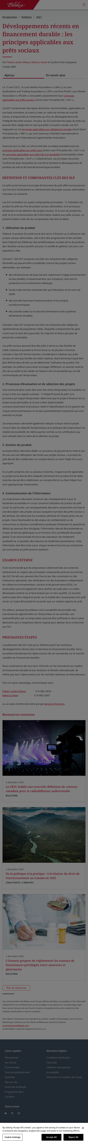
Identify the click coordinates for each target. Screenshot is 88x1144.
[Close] (82, 1128)
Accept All (51, 1137)
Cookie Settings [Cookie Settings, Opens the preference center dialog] (13, 1137)
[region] (44, 1133)
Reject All (73, 1137)
